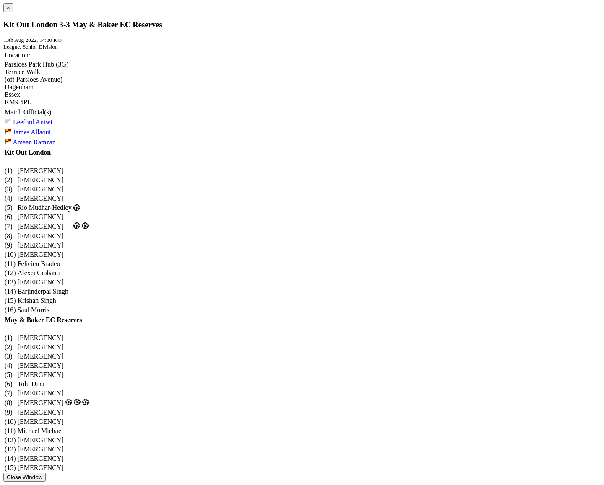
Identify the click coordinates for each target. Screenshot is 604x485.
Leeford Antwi (32, 122)
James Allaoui (32, 132)
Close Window (24, 477)
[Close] (8, 7)
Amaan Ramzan (34, 142)
